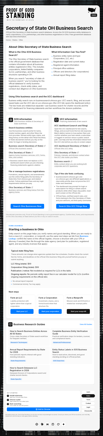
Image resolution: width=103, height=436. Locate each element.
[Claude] (42, 424)
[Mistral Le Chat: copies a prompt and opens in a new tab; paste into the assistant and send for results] (47, 424)
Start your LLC (22, 311)
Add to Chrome (43, 409)
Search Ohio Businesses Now (27, 206)
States (14, 40)
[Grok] (58, 424)
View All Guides (86, 324)
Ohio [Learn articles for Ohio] (94, 15)
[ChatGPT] (37, 424)
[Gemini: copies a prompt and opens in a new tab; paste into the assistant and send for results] (63, 424)
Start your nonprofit (78, 311)
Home (8, 40)
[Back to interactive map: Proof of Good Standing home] (92, 10)
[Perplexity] (53, 424)
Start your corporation (50, 311)
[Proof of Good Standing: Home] (20, 14)
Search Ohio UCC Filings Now (73, 206)
